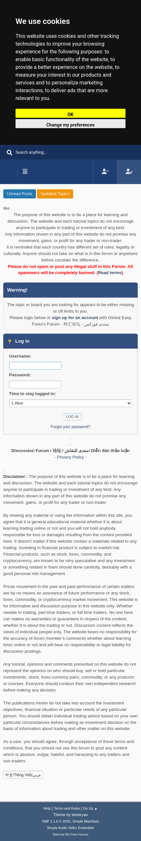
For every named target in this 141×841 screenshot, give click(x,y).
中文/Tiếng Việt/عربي (23, 775)
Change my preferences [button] (70, 124)
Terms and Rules (67, 808)
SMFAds (59, 834)
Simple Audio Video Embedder (70, 828)
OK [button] (71, 114)
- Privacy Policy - (70, 457)
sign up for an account (75, 317)
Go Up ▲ (90, 808)
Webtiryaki (79, 815)
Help (46, 808)
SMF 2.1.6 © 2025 (56, 821)
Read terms (110, 272)
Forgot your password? (71, 427)
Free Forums (79, 834)
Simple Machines (85, 821)
